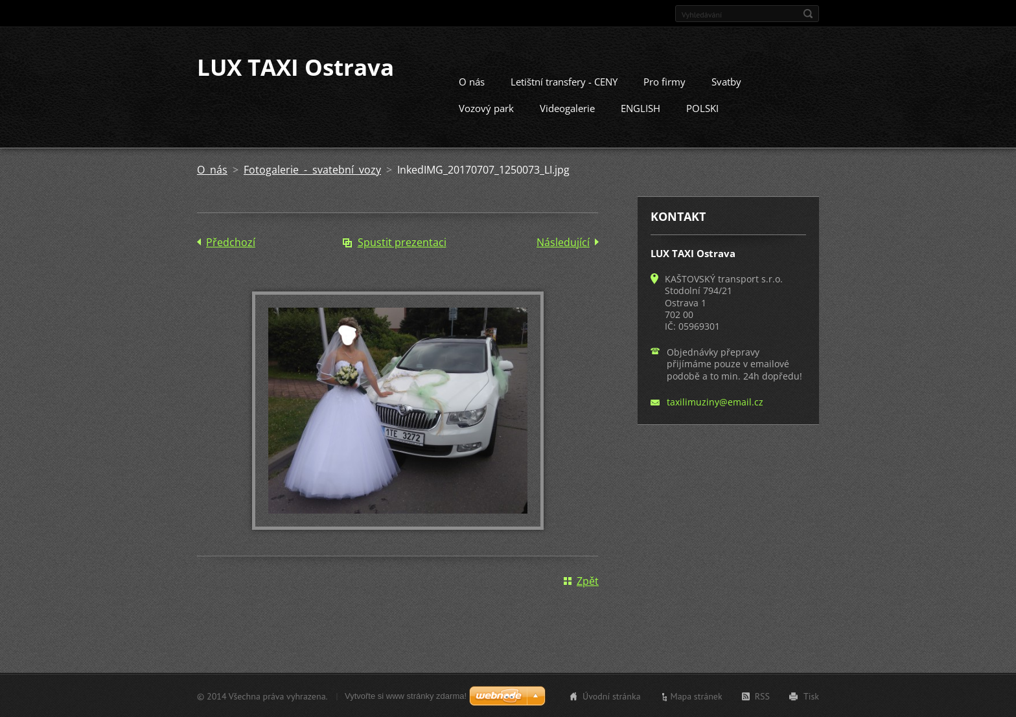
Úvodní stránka (612, 695)
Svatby (726, 80)
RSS (762, 695)
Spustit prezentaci (402, 241)
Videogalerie (567, 107)
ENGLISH (640, 107)
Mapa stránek (696, 695)
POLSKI (702, 107)
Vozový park (486, 107)
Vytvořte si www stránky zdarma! (406, 695)
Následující (563, 241)
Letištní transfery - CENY (564, 80)
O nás (472, 80)
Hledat (808, 13)
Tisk (811, 695)
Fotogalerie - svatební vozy (312, 169)
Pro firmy (664, 80)
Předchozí (230, 241)
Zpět (588, 580)
